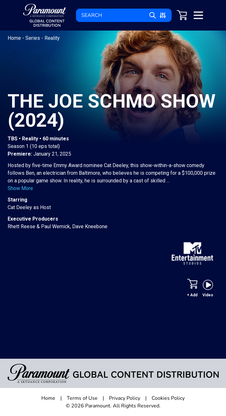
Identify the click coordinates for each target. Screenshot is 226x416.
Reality (52, 38)
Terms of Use (82, 398)
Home (15, 38)
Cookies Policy (168, 398)
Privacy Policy (124, 398)
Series (33, 38)
